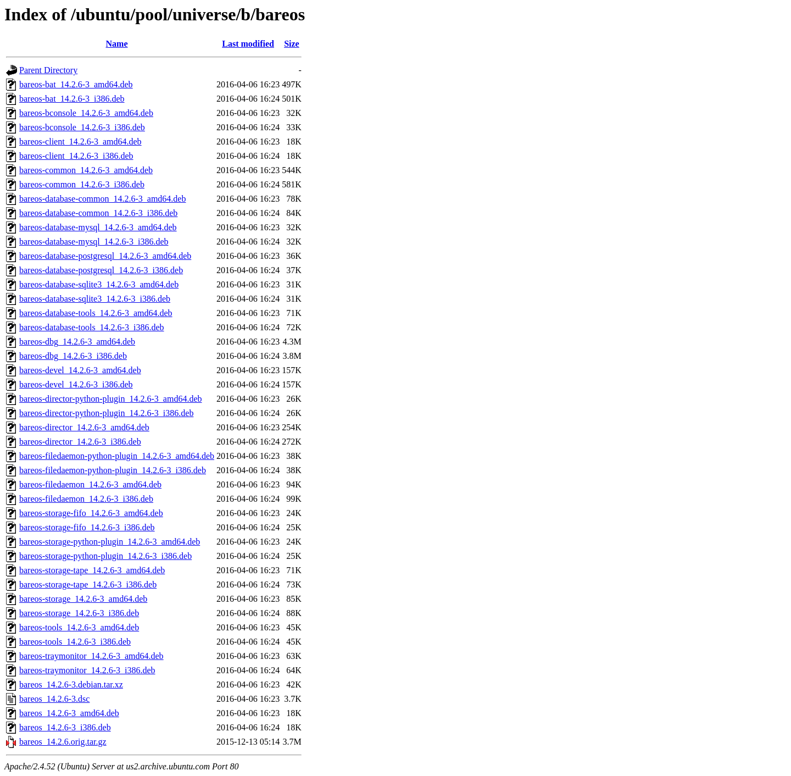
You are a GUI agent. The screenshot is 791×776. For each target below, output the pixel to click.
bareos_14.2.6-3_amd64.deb (69, 713)
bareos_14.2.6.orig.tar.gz (63, 741)
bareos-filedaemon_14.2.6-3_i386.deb (86, 498)
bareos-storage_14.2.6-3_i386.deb (79, 613)
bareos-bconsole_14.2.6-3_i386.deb (82, 127)
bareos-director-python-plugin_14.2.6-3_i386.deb (106, 413)
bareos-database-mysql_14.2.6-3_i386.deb (93, 241)
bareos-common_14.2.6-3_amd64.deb (86, 170)
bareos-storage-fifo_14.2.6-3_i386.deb (87, 527)
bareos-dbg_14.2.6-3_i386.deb (73, 356)
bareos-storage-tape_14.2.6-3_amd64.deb (92, 570)
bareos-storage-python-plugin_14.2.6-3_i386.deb (105, 556)
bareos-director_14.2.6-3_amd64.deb (84, 427)
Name (117, 43)
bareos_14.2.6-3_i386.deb (65, 727)
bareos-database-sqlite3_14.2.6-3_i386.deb (94, 298)
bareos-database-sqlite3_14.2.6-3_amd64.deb (99, 284)
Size (291, 43)
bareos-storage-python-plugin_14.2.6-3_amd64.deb (109, 541)
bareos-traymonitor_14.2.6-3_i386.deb (87, 670)
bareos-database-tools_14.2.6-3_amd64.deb (95, 313)
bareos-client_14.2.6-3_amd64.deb (80, 141)
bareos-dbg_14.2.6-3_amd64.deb (77, 341)
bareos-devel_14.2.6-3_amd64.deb (80, 370)
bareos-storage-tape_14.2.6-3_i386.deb (88, 584)
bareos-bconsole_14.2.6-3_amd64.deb (86, 113)
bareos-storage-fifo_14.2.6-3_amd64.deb (91, 513)
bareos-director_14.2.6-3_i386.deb (80, 441)
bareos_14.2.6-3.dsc (54, 698)
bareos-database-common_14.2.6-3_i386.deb (98, 213)
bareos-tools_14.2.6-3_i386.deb (75, 641)
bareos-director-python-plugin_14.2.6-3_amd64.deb (110, 398)
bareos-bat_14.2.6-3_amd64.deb (76, 84)
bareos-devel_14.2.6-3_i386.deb (76, 384)
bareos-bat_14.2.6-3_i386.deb (72, 98)
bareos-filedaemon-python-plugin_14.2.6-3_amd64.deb (116, 456)
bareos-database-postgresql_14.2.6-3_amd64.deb (105, 255)
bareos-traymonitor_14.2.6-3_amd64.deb (91, 656)
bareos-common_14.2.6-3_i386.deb (81, 184)
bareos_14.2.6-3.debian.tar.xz (71, 684)
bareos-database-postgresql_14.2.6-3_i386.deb (101, 270)
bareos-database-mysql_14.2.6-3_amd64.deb (98, 227)
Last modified (248, 43)
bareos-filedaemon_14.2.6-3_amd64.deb (90, 484)
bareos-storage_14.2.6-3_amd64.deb (83, 598)
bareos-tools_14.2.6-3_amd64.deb (79, 627)
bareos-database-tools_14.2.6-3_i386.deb (91, 327)
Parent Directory (48, 70)
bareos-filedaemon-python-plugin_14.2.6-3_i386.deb (112, 470)
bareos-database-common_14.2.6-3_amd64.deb (102, 198)
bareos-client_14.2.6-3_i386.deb (76, 155)
